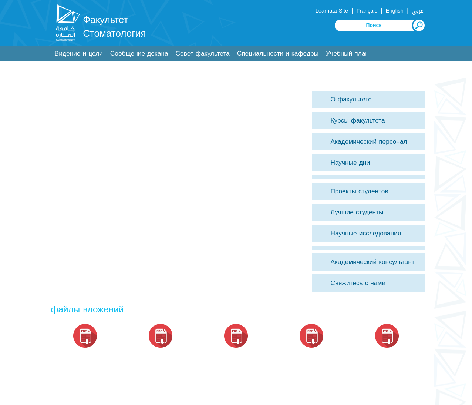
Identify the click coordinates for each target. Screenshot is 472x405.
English (395, 11)
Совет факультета (203, 53)
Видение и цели (79, 53)
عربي (418, 11)
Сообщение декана (139, 53)
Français (367, 11)
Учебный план (347, 53)
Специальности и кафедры (277, 53)
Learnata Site (332, 11)
